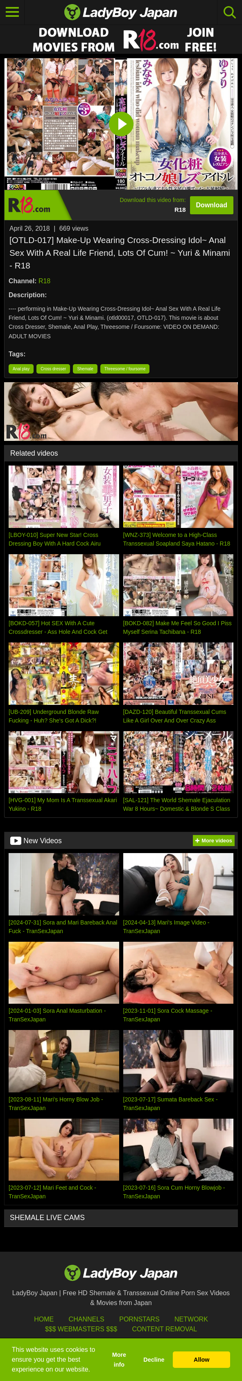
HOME (44, 1319)
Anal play (21, 369)
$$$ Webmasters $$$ (81, 1329)
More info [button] (119, 1359)
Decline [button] (153, 1359)
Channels (86, 1319)
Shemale (85, 369)
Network (191, 1319)
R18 (44, 281)
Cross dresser (53, 369)
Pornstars (139, 1319)
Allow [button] (201, 1359)
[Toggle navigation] (12, 12)
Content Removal (164, 1329)
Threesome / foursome (125, 369)
